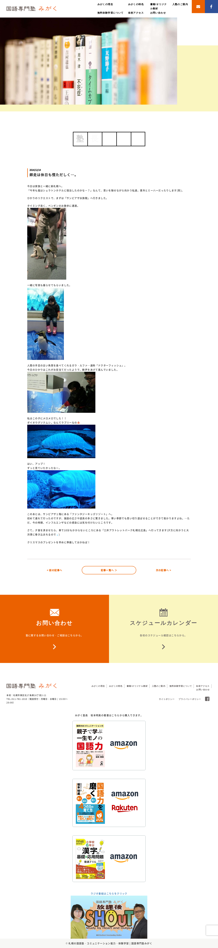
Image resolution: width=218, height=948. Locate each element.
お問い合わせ (158, 12)
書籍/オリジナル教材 (137, 686)
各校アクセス (136, 12)
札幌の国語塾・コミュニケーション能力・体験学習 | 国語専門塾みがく (110, 943)
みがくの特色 (136, 4)
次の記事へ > (163, 570)
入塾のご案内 (180, 4)
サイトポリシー (167, 699)
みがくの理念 (105, 4)
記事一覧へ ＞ (109, 570)
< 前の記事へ (54, 570)
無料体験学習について (110, 12)
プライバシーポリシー (189, 699)
